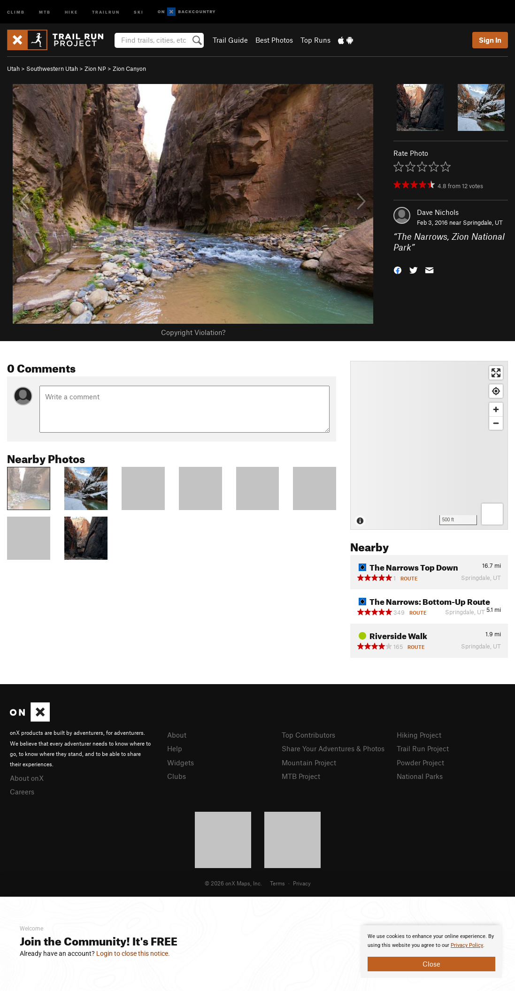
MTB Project (301, 776)
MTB (45, 11)
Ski (139, 11)
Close (431, 964)
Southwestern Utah (52, 68)
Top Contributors (308, 735)
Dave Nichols (438, 212)
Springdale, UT (483, 222)
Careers (22, 791)
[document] (431, 951)
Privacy (302, 883)
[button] (397, 269)
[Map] (429, 445)
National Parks (420, 776)
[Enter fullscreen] (496, 373)
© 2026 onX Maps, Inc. (233, 883)
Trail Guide (230, 40)
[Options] (492, 514)
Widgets (180, 762)
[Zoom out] (496, 423)
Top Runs (315, 40)
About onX (27, 778)
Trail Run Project (423, 748)
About (176, 735)
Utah (13, 68)
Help (174, 748)
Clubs (176, 776)
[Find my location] (496, 391)
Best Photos (274, 40)
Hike (71, 11)
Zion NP (95, 68)
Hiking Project (419, 735)
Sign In (490, 40)
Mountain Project (309, 762)
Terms (277, 883)
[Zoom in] (496, 409)
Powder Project (420, 762)
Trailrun (106, 11)
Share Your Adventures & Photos (333, 748)
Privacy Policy (467, 945)
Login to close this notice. (133, 953)
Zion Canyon (129, 68)
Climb (16, 11)
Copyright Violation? (193, 332)
